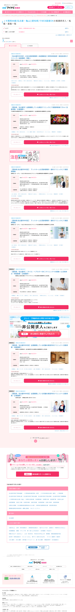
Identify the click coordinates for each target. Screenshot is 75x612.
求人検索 (44, 12)
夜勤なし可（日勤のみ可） (16, 53)
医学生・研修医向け (24, 594)
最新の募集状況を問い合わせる (46, 307)
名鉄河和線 (34, 502)
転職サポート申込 (52, 569)
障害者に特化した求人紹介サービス (9, 595)
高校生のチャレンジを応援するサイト (26, 604)
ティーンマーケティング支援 (39, 604)
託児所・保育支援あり (15, 537)
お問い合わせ (37, 569)
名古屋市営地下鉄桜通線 (15, 493)
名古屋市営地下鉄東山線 (15, 496)
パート (57, 594)
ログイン (68, 7)
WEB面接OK (14, 82)
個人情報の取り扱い (59, 566)
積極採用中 (53, 80)
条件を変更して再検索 (37, 547)
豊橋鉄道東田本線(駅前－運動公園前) (19, 508)
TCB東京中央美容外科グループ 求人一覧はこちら (60, 145)
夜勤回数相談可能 (56, 534)
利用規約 (23, 569)
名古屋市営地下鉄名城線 (30, 496)
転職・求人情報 (32, 594)
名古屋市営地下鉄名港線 (44, 496)
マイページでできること (68, 3)
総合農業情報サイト (19, 605)
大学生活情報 (47, 604)
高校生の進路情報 (5, 599)
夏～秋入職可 (14, 196)
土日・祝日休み (14, 194)
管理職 (48, 534)
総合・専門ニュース (14, 604)
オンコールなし (47, 80)
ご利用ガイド (21, 12)
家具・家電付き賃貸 (17, 606)
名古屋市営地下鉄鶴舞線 (59, 496)
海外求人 (37, 594)
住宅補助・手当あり (46, 531)
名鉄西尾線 (56, 502)
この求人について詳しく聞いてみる (46, 94)
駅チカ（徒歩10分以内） (28, 80)
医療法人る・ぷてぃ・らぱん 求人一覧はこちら (60, 210)
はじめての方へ (32, 12)
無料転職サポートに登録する (37, 474)
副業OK (51, 528)
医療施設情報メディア (59, 605)
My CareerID (52, 605)
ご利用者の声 (56, 12)
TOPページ (9, 12)
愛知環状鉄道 (53, 505)
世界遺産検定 (12, 605)
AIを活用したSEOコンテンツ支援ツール (29, 606)
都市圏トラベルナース (29, 540)
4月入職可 (63, 80)
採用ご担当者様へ (58, 3)
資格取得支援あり (33, 528)
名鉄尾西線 (41, 502)
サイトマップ (45, 566)
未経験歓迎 (13, 131)
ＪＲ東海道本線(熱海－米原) (31, 493)
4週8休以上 (20, 80)
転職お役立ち (68, 12)
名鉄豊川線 (46, 499)
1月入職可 (58, 80)
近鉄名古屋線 (12, 505)
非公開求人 (9, 41)
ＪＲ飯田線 (60, 493)
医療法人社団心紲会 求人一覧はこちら (62, 310)
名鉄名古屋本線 (30, 499)
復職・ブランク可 (20, 295)
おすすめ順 (13, 46)
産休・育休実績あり (37, 369)
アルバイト (53, 594)
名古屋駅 (11, 518)
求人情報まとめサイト (6, 604)
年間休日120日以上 (42, 194)
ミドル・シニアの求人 (63, 594)
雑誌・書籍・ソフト (63, 604)
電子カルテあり (14, 80)
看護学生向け (17, 594)
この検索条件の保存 (60, 35)
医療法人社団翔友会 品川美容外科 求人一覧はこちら (59, 384)
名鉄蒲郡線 (12, 502)
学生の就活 (4, 594)
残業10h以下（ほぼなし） (38, 80)
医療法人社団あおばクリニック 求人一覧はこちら (60, 97)
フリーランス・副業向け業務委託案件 (23, 595)
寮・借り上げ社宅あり (28, 369)
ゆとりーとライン (35, 508)
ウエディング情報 (6, 605)
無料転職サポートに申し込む (55, 7)
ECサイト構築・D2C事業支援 (36, 605)
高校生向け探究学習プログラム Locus (16, 599)
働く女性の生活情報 (54, 604)
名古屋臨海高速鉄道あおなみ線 (25, 505)
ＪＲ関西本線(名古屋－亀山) (16, 499)
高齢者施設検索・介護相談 (41, 606)
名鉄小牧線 (49, 502)
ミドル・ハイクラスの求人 (45, 594)
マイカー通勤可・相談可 (31, 131)
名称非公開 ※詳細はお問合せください (62, 430)
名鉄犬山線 (60, 499)
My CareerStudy (46, 605)
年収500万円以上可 (40, 131)
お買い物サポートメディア (7, 606)
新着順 (30, 46)
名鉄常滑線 (27, 502)
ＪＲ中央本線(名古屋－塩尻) (48, 493)
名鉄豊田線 (38, 499)
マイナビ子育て (27, 605)
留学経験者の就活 (10, 594)
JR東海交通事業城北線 (42, 505)
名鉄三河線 (19, 502)
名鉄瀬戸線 (53, 499)
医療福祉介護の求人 (34, 595)
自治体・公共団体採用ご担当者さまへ (15, 566)
